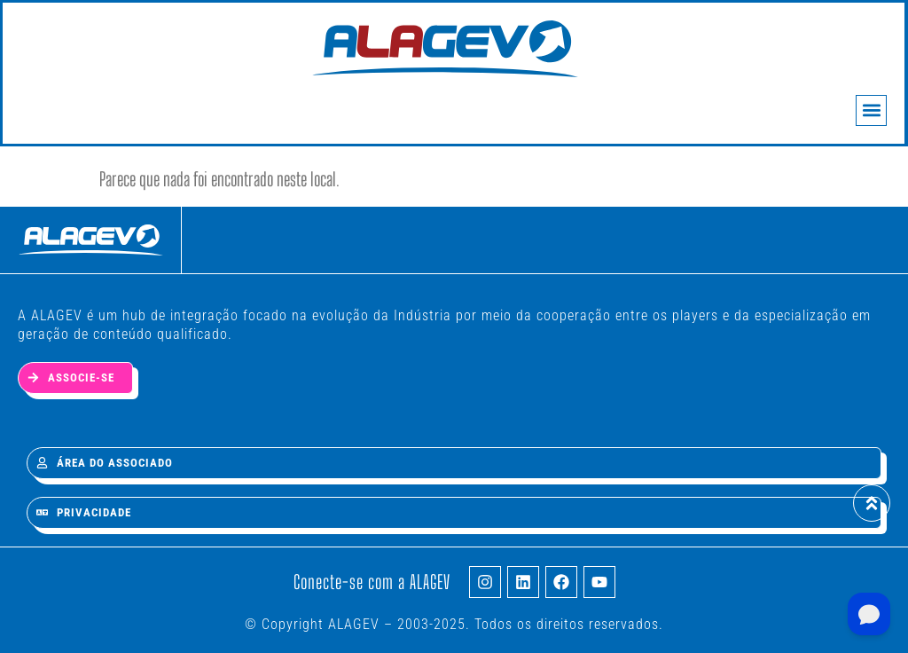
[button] (871, 110)
